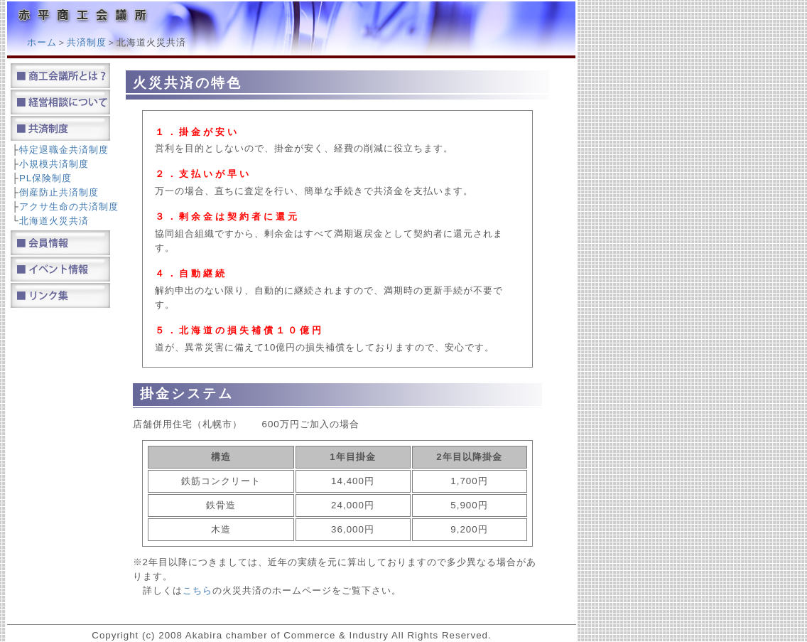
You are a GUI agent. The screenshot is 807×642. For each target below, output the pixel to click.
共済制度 (87, 42)
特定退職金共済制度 (64, 149)
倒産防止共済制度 (59, 192)
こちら (197, 590)
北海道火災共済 (54, 220)
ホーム (42, 42)
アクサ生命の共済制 (64, 206)
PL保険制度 (45, 178)
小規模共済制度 (54, 164)
